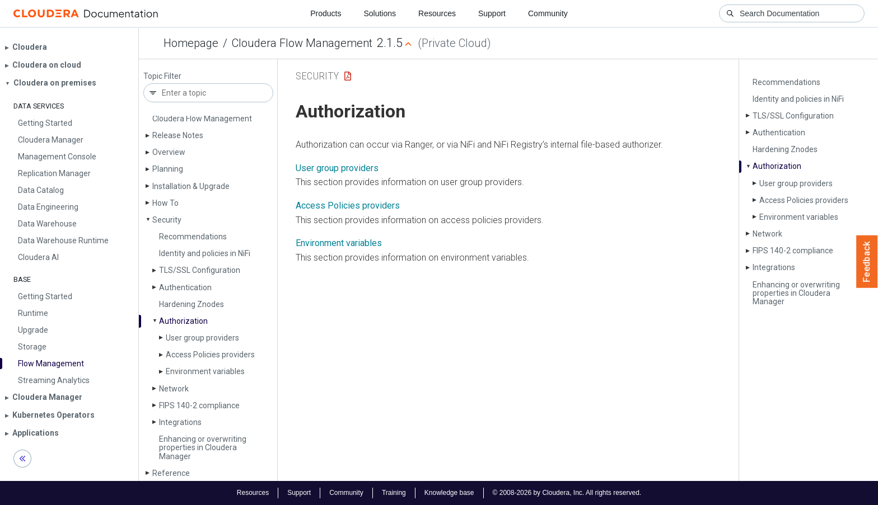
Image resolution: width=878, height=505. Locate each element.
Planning (167, 168)
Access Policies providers (210, 354)
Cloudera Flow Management (302, 43)
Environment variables (205, 371)
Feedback (867, 261)
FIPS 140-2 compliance (199, 405)
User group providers (202, 337)
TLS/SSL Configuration (199, 270)
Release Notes (177, 135)
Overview (168, 152)
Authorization (183, 321)
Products (325, 13)
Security (166, 219)
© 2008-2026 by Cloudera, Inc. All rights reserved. (567, 493)
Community (548, 13)
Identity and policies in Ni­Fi (204, 253)
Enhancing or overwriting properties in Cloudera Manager (202, 448)
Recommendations (193, 236)
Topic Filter (162, 76)
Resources (437, 13)
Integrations (180, 422)
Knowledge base (449, 493)
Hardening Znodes (191, 304)
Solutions (379, 13)
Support (492, 13)
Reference (171, 473)
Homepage (191, 43)
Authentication (185, 287)
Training (394, 493)
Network (174, 388)
